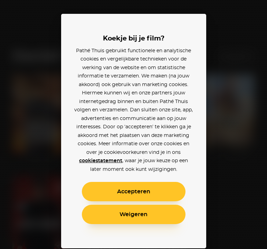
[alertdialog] (133, 124)
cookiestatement (100, 160)
